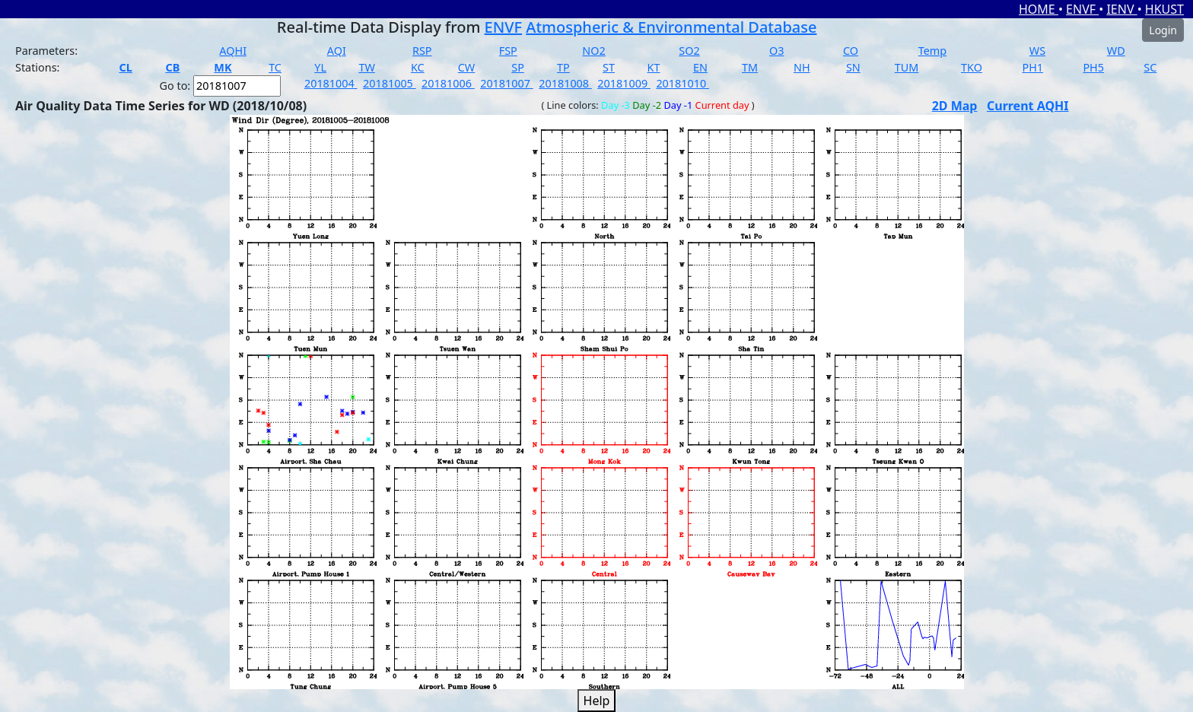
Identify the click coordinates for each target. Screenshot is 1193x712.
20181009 (624, 83)
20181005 (389, 83)
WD (1116, 50)
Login (1163, 30)
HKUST (1164, 9)
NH (802, 67)
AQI (336, 50)
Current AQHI (1028, 105)
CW (466, 67)
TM (750, 67)
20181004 (331, 83)
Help (597, 700)
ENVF (1082, 9)
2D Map (955, 105)
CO (850, 50)
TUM (907, 67)
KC (418, 67)
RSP (422, 50)
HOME (1038, 9)
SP (517, 67)
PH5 (1093, 67)
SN (853, 67)
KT (653, 67)
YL (320, 67)
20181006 (448, 83)
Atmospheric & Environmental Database (671, 27)
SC (1150, 67)
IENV (1121, 9)
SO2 (689, 50)
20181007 (506, 83)
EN (700, 67)
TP (563, 67)
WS (1037, 50)
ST (609, 67)
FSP (508, 50)
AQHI (233, 50)
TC (275, 67)
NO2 (593, 50)
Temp (932, 50)
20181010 (682, 83)
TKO (971, 67)
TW (366, 67)
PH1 (1032, 67)
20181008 (565, 83)
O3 (776, 50)
